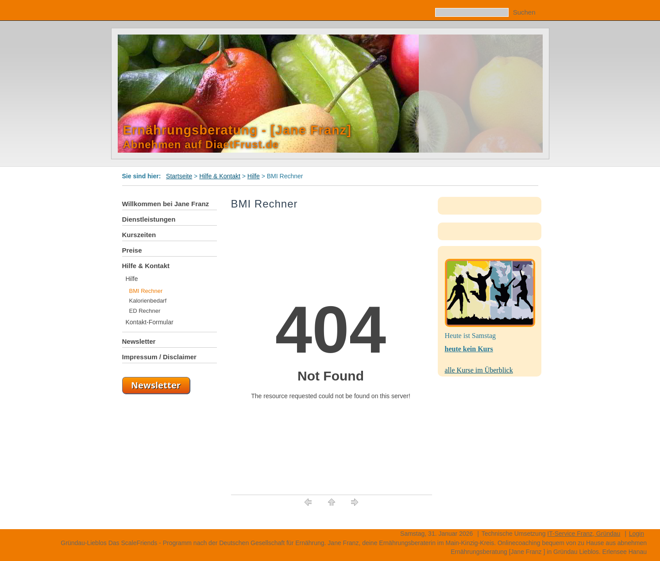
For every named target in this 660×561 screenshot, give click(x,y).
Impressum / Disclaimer (159, 357)
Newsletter (139, 341)
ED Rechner (145, 310)
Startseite (179, 176)
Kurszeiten (139, 234)
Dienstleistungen (149, 219)
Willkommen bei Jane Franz (165, 203)
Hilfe (253, 176)
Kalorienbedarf (148, 300)
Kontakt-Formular (150, 322)
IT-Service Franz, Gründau (583, 533)
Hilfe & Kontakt (219, 176)
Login (636, 533)
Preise (132, 250)
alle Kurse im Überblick (479, 370)
